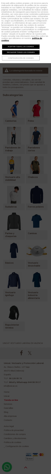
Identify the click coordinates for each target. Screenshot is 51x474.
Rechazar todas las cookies (21, 52)
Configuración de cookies (21, 58)
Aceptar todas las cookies (21, 47)
